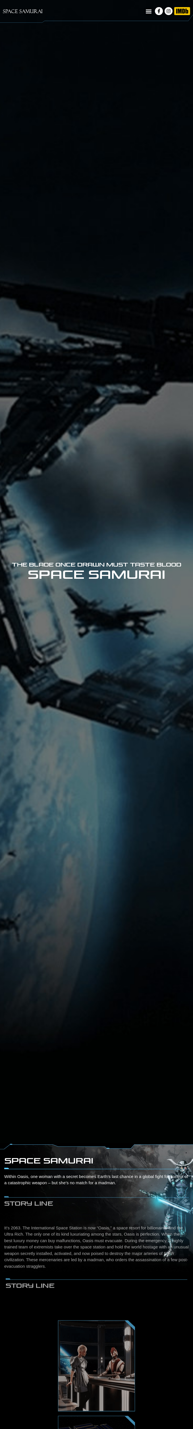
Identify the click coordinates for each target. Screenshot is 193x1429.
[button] (148, 11)
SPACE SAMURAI (23, 11)
